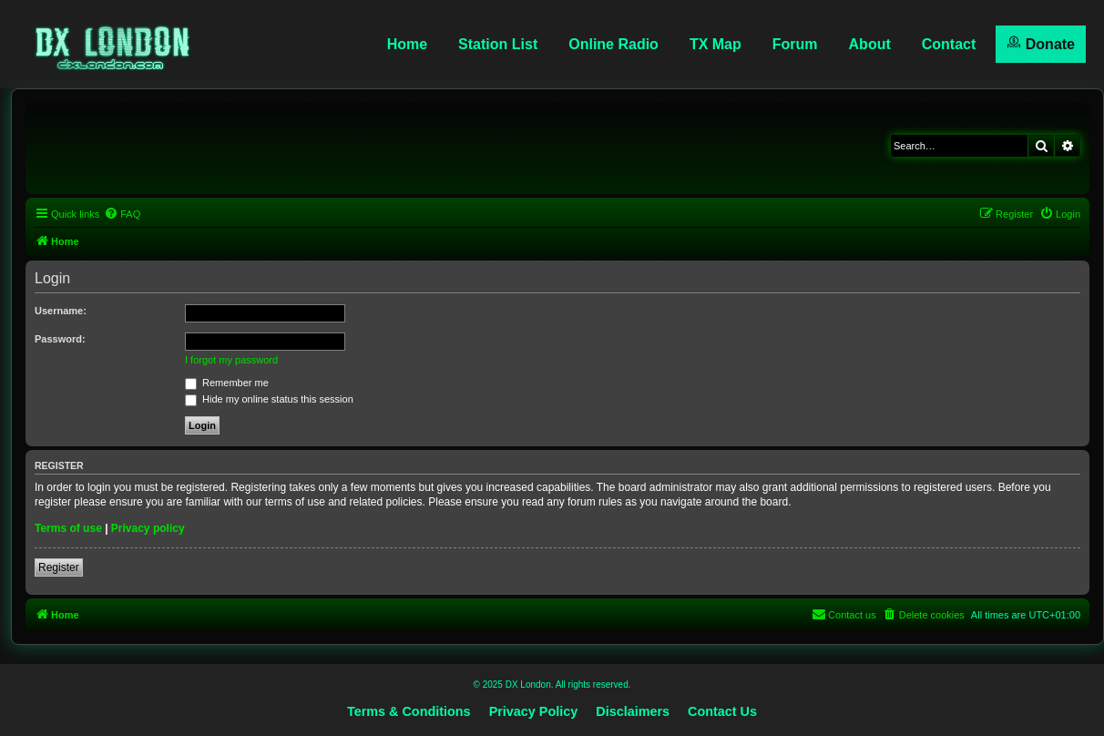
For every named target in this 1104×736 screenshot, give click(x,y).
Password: (60, 338)
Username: (61, 310)
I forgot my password (231, 359)
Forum (795, 44)
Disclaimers (633, 711)
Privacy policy (148, 528)
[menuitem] (122, 214)
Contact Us (722, 711)
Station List (497, 44)
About (870, 44)
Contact (949, 44)
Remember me (227, 382)
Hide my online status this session (269, 399)
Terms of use (68, 528)
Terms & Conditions (409, 711)
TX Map (715, 44)
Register (58, 567)
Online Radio (613, 44)
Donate (1041, 43)
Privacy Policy (533, 711)
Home (407, 44)
